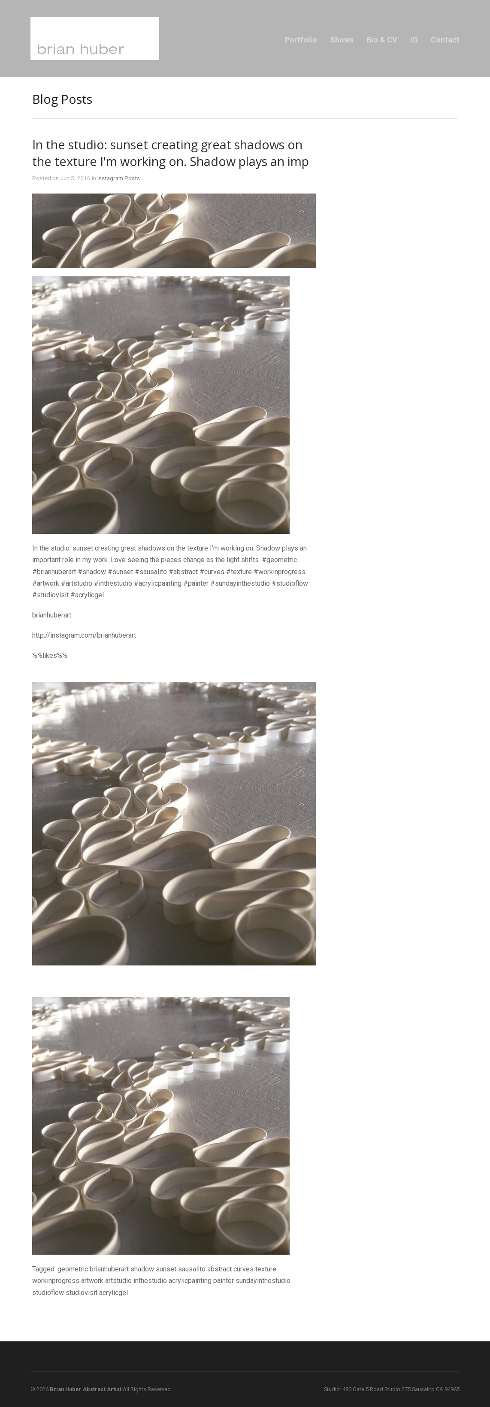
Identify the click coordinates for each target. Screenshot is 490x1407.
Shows (342, 39)
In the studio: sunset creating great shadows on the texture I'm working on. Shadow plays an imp (170, 152)
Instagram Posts (118, 178)
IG (414, 39)
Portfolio (301, 39)
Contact (445, 39)
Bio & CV (381, 39)
